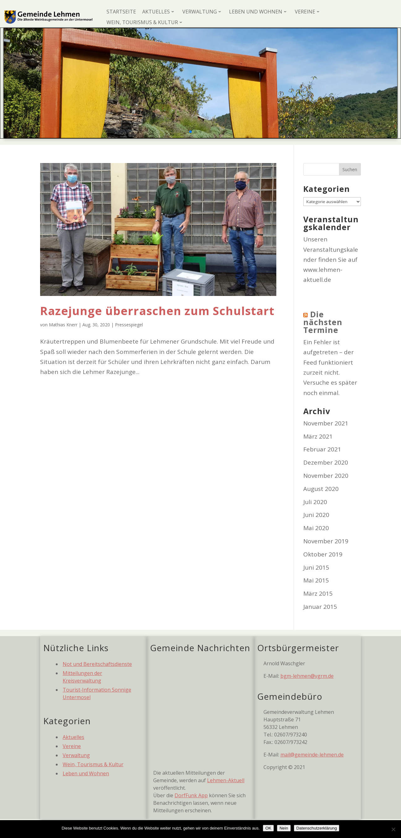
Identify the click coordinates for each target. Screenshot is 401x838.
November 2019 (325, 541)
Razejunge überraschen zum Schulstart (157, 311)
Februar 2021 (322, 449)
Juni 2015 (316, 567)
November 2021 (325, 423)
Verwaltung (76, 755)
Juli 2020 (315, 502)
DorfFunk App (191, 795)
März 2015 (318, 593)
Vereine (72, 746)
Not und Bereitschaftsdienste (97, 664)
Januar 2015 (320, 607)
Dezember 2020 (325, 462)
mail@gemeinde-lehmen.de (312, 754)
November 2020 (325, 476)
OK (268, 828)
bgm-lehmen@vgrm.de (307, 675)
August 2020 (321, 489)
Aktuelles (73, 737)
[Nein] (393, 829)
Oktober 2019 (322, 554)
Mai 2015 (316, 580)
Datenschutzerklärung (316, 828)
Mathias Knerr (63, 325)
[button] (190, 131)
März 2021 (318, 436)
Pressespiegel (129, 325)
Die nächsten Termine (322, 322)
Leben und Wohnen (86, 773)
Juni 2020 (316, 515)
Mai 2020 (316, 528)
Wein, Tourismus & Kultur (93, 764)
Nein (283, 828)
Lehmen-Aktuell (225, 780)
